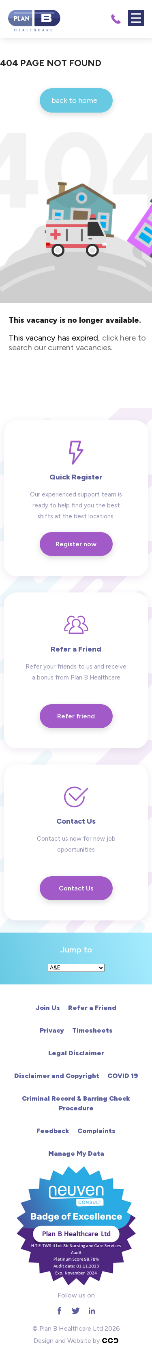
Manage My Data (76, 1153)
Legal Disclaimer (76, 1053)
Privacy (52, 1030)
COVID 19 (122, 1076)
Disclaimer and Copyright (56, 1076)
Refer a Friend (92, 1008)
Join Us (48, 1008)
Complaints (96, 1131)
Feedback (52, 1131)
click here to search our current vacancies (77, 342)
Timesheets (92, 1030)
